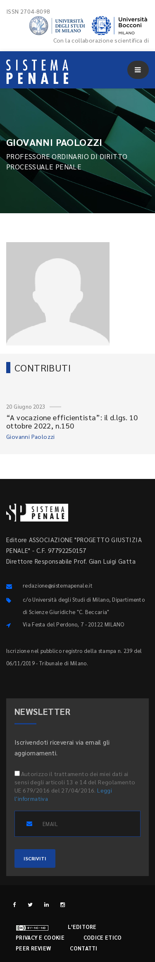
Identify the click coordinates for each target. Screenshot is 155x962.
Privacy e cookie (40, 937)
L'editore (82, 926)
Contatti (83, 948)
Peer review (33, 948)
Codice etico (102, 937)
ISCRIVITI (35, 858)
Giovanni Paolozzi (30, 436)
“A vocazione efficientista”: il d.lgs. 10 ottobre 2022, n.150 (72, 421)
